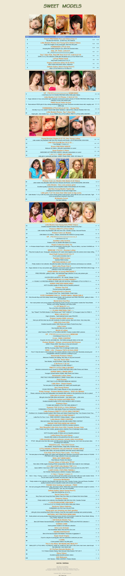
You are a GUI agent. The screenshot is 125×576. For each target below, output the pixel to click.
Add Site (59, 563)
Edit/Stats (66, 563)
